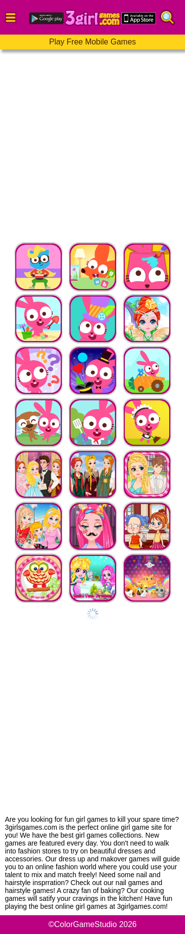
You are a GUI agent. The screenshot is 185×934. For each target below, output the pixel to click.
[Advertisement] (92, 142)
